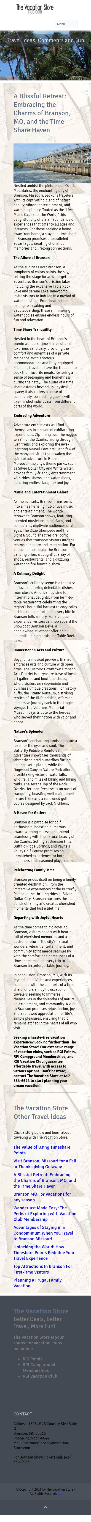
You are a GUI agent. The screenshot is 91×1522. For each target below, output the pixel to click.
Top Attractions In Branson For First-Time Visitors (42, 1269)
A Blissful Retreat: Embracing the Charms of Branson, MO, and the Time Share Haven (44, 1180)
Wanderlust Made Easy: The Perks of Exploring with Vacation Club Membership (44, 1213)
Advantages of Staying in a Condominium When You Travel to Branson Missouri (43, 1233)
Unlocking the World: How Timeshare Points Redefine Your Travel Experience (44, 1252)
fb (59, 1494)
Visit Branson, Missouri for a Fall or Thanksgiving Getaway (44, 1164)
